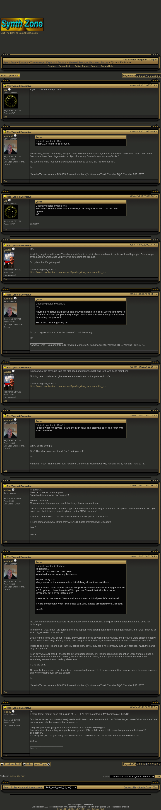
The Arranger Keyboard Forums (48, 62)
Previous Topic (11, 764)
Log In (153, 59)
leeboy (7, 490)
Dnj (5, 90)
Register (52, 66)
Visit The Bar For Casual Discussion (19, 33)
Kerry (23, 776)
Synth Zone (9, 62)
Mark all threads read (31, 787)
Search (94, 66)
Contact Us (130, 787)
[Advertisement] (102, 26)
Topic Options (10, 75)
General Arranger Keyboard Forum (88, 62)
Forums (23, 62)
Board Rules (10, 787)
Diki (18, 776)
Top (5, 116)
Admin (13, 776)
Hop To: (106, 777)
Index (28, 764)
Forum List (64, 66)
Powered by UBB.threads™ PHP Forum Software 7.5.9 (80, 809)
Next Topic (42, 764)
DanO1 (7, 249)
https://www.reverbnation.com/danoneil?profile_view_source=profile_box (68, 272)
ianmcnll (8, 136)
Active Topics (81, 66)
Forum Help (107, 66)
